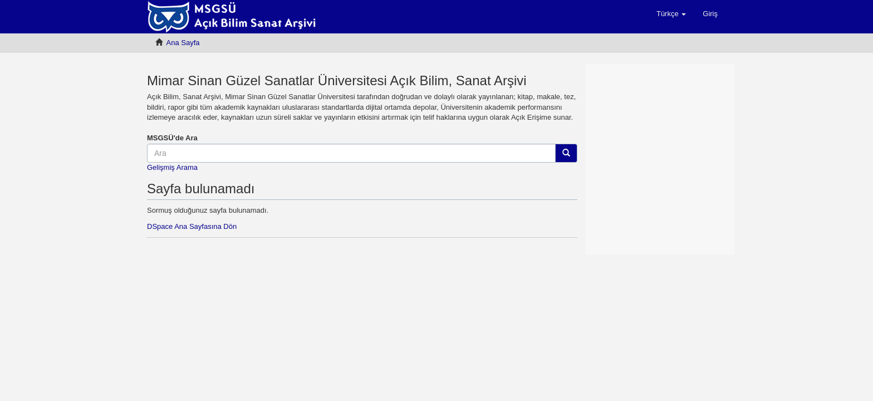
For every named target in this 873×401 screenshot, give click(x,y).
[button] (671, 14)
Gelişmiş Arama (172, 167)
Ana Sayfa (183, 42)
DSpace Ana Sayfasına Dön (192, 226)
